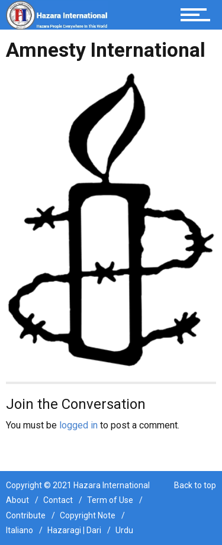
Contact (58, 500)
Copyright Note (87, 515)
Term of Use (110, 500)
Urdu (124, 530)
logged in (78, 425)
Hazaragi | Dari (74, 530)
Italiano (19, 530)
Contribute (26, 515)
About (17, 500)
